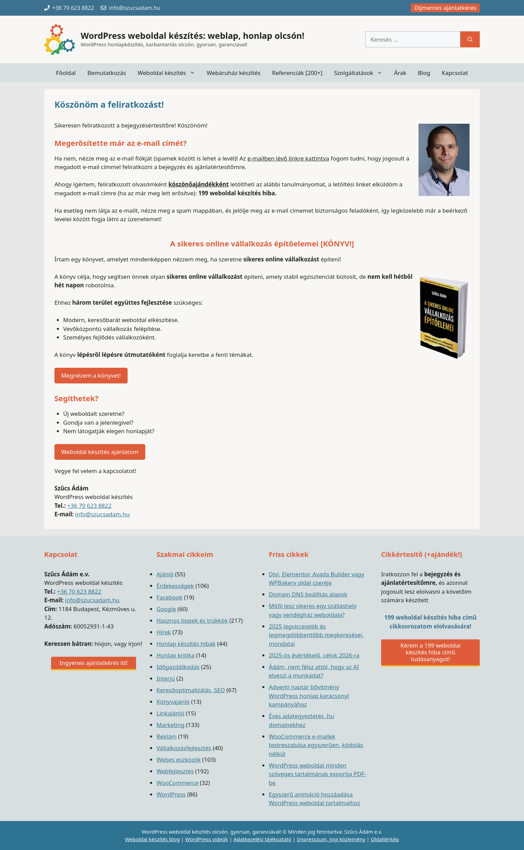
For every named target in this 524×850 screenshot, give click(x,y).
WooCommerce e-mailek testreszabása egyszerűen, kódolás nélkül (316, 745)
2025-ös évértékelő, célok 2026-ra (314, 655)
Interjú (166, 678)
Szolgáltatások (361, 72)
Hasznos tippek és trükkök (192, 620)
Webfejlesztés (175, 771)
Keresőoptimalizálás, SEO (191, 690)
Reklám (167, 736)
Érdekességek (175, 586)
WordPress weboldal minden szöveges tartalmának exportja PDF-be (317, 774)
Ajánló (165, 574)
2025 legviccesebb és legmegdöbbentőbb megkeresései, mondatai (316, 635)
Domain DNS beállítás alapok (308, 594)
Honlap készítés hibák (186, 644)
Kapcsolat (455, 73)
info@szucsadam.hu (102, 514)
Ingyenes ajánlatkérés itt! (94, 663)
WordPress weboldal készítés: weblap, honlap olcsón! (192, 35)
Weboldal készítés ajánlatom (99, 452)
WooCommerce (177, 783)
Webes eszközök (179, 759)
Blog (424, 73)
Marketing (170, 725)
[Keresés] (470, 39)
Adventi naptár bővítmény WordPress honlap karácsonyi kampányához (309, 695)
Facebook (169, 597)
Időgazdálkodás (178, 667)
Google (166, 609)
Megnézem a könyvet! (91, 375)
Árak (400, 73)
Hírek (164, 632)
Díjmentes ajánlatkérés (445, 8)
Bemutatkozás (106, 73)
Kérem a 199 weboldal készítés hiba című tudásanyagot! (430, 652)
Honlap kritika (176, 655)
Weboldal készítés (169, 72)
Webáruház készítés (234, 73)
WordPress (171, 794)
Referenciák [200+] (297, 73)
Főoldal (66, 73)
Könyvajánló (173, 701)
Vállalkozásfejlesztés (184, 748)
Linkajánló (170, 713)
